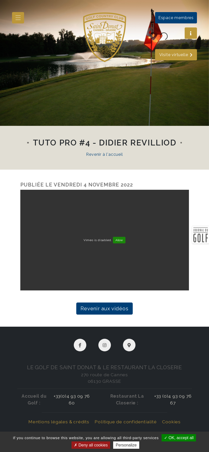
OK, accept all (178, 438)
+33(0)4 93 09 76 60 (72, 399)
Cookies (171, 421)
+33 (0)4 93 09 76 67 (173, 399)
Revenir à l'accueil (104, 154)
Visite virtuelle (176, 54)
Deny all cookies (91, 445)
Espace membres (176, 17)
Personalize (126, 445)
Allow (119, 240)
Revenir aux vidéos (104, 309)
